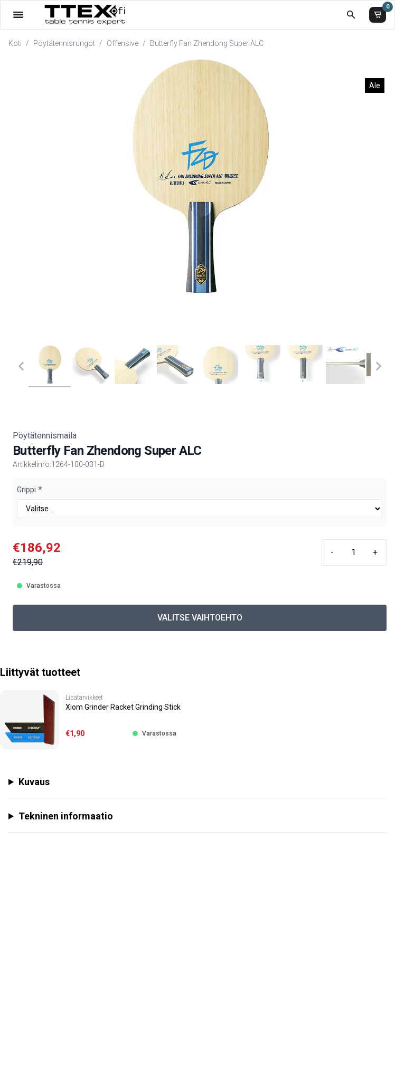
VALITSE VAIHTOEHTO (199, 618)
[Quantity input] (353, 552)
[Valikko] (18, 14)
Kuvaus (34, 781)
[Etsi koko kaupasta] (351, 14)
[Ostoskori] (377, 15)
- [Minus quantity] (332, 552)
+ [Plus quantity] (375, 552)
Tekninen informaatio (65, 816)
